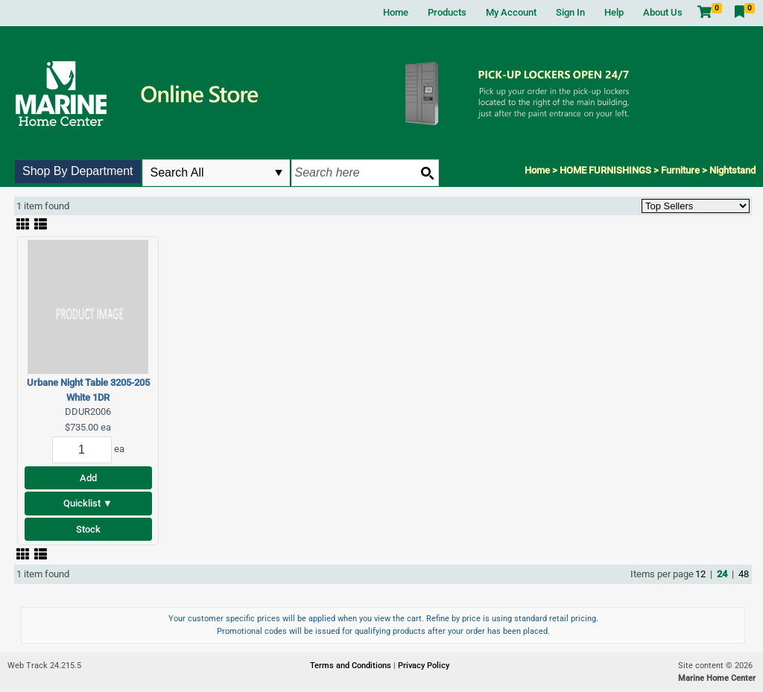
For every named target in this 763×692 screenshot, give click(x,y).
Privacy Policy (423, 665)
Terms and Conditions (351, 665)
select (278, 172)
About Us (663, 12)
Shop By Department (77, 171)
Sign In (570, 12)
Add (88, 477)
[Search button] (427, 172)
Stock (88, 529)
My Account (511, 12)
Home (395, 12)
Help (614, 12)
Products (447, 12)
